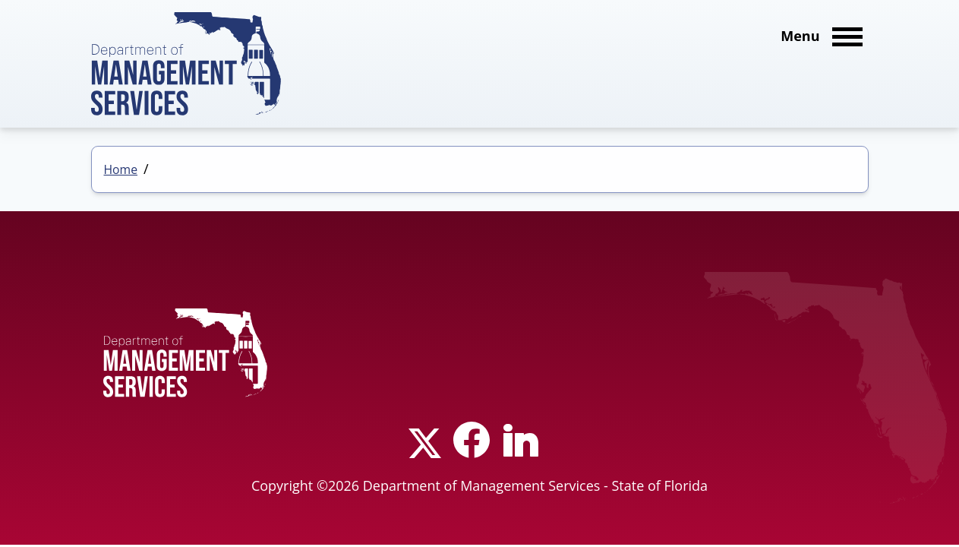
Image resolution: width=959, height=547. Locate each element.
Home (121, 169)
